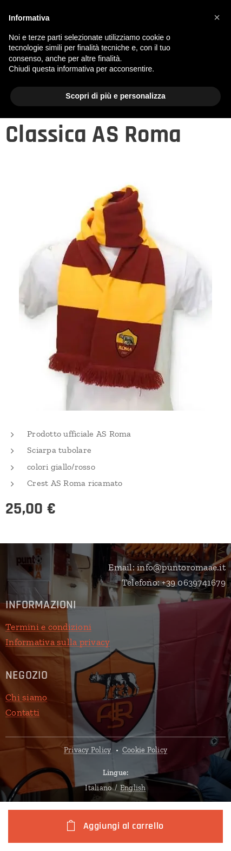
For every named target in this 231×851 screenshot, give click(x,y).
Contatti (22, 712)
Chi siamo (26, 697)
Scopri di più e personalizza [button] (115, 96)
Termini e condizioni (48, 626)
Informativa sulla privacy (57, 641)
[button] (217, 17)
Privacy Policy (87, 750)
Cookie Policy (144, 750)
